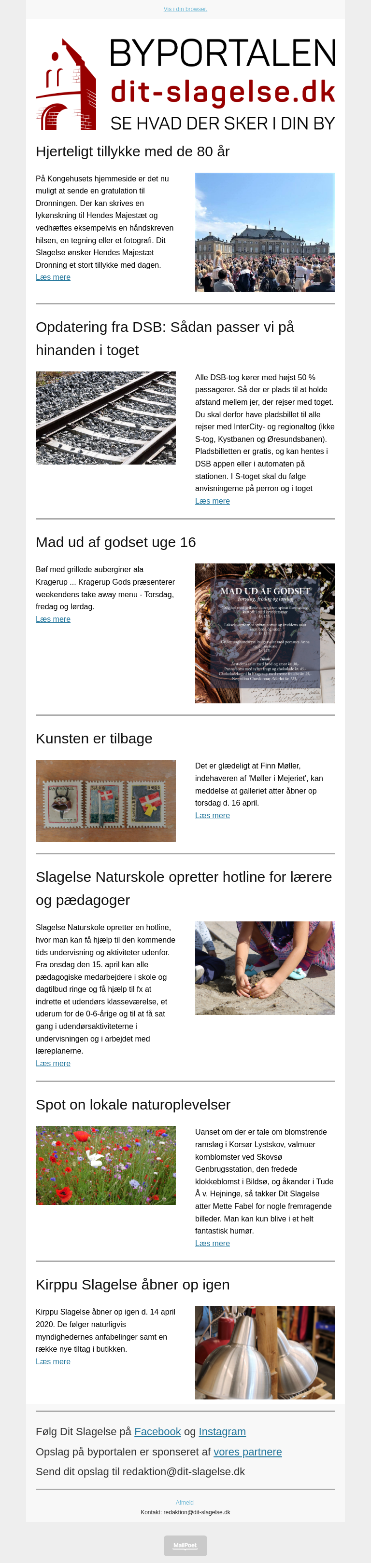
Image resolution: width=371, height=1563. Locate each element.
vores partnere (248, 1452)
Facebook (157, 1432)
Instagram (222, 1432)
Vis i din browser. (186, 9)
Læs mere (53, 277)
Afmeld (185, 1502)
